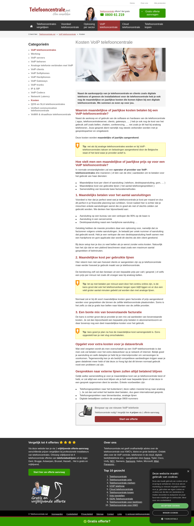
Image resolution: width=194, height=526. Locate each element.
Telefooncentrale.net (47, 34)
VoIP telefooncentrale (109, 26)
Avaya (147, 458)
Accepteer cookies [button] (170, 506)
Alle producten (160, 3)
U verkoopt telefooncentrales (137, 514)
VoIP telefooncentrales (43, 50)
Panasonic (109, 464)
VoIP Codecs (38, 92)
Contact (110, 514)
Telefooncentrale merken (122, 483)
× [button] (188, 471)
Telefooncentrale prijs (120, 479)
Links (119, 514)
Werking (35, 54)
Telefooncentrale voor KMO (123, 505)
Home (132, 3)
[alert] (170, 495)
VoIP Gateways (39, 81)
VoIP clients (37, 69)
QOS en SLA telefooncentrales (48, 104)
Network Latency (40, 96)
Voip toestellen (117, 495)
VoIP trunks (37, 85)
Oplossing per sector (89, 26)
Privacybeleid (87, 514)
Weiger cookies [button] (170, 513)
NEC (112, 461)
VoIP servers (38, 57)
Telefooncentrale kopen (154, 26)
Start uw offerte (128, 419)
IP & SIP (35, 88)
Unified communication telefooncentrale (44, 109)
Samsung (130, 461)
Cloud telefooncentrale (131, 26)
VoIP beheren (38, 61)
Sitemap (99, 514)
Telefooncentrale (107, 11)
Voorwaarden (57, 514)
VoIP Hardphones (40, 77)
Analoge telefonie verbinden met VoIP (52, 65)
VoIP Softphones (40, 73)
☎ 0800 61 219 (112, 14)
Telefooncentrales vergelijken (46, 26)
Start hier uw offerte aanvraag (49, 472)
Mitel (156, 461)
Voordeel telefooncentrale (70, 26)
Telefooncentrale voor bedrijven (125, 502)
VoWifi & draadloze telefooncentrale (51, 114)
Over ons (144, 3)
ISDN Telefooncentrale (121, 499)
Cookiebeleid (72, 514)
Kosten (35, 100)
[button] (170, 518)
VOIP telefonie (117, 486)
